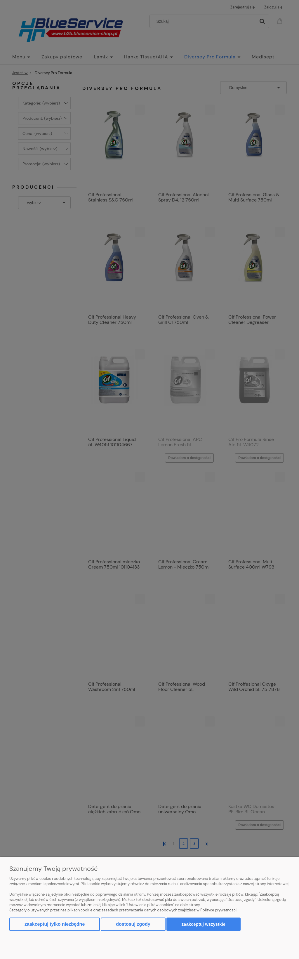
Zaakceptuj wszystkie (203, 924)
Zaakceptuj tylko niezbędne (55, 924)
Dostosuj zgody (133, 924)
